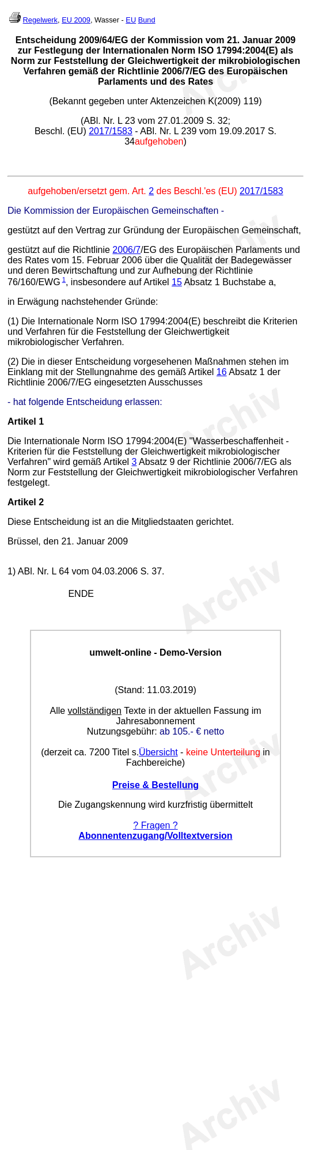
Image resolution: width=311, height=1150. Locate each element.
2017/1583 (110, 131)
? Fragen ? (155, 825)
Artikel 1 (25, 421)
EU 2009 (76, 20)
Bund (147, 20)
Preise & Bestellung (155, 785)
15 (177, 282)
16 (222, 372)
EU (131, 20)
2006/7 (126, 250)
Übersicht (158, 752)
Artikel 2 (25, 502)
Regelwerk (40, 20)
